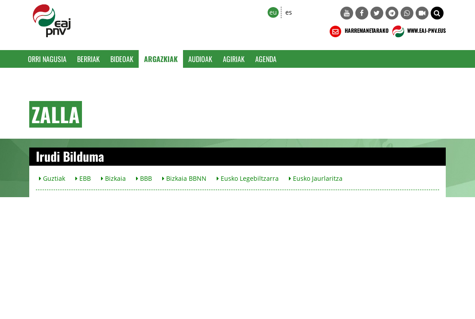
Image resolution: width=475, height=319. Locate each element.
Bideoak (121, 59)
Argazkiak (161, 59)
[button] (437, 13)
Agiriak (234, 59)
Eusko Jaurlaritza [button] (316, 178)
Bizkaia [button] (113, 178)
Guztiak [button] (52, 178)
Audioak (200, 59)
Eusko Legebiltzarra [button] (248, 178)
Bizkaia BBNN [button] (184, 178)
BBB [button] (144, 178)
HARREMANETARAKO (358, 31)
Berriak (88, 59)
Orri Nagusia (47, 59)
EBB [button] (83, 178)
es (288, 12)
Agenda (265, 59)
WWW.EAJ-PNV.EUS (418, 31)
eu (273, 12)
